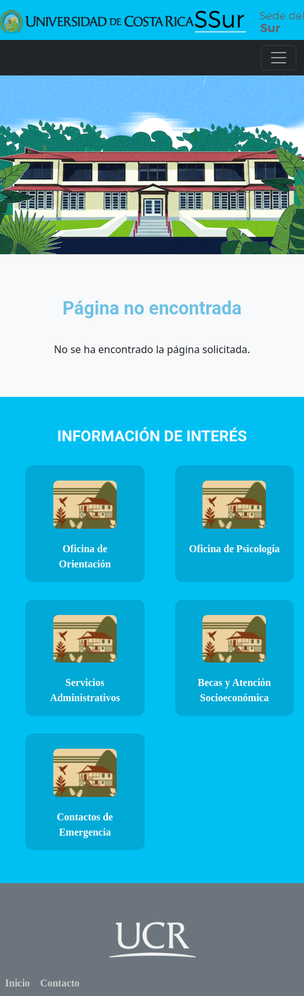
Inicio (17, 983)
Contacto (59, 983)
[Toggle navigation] (278, 57)
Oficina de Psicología (234, 548)
